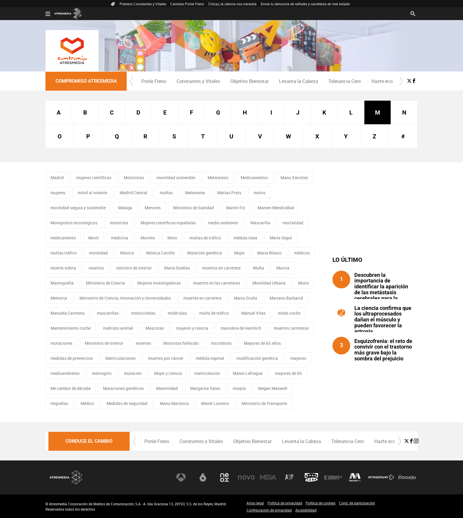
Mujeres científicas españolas (168, 222)
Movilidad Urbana (269, 283)
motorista (119, 222)
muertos (96, 268)
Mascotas (155, 328)
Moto (172, 238)
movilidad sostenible (175, 177)
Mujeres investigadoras (159, 283)
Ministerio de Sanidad (193, 207)
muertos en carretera (221, 268)
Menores (153, 207)
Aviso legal (255, 503)
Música (127, 253)
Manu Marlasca (174, 403)
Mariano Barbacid (286, 298)
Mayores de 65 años (262, 343)
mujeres (57, 192)
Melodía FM (355, 477)
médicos (302, 253)
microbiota (221, 343)
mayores (298, 358)
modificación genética (257, 358)
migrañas (59, 403)
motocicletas (143, 313)
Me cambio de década (70, 388)
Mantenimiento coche (70, 328)
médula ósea (245, 238)
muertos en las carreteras (216, 283)
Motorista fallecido (181, 343)
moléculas (177, 313)
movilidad (98, 253)
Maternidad (167, 388)
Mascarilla (260, 222)
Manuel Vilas (253, 313)
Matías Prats (229, 192)
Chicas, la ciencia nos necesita (232, 3)
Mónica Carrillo (160, 253)
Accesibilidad (306, 510)
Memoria (58, 298)
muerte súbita (63, 268)
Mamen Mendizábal (275, 207)
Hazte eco (382, 81)
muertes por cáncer (165, 358)
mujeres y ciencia (192, 328)
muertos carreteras (291, 328)
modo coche (289, 313)
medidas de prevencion (71, 358)
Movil (93, 238)
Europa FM (333, 477)
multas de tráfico (205, 238)
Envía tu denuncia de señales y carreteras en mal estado (305, 3)
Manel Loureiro (215, 403)
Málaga (125, 207)
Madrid (57, 177)
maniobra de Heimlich (241, 328)
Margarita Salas (205, 388)
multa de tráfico (214, 313)
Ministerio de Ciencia (105, 283)
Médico (87, 403)
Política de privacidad (285, 503)
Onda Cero (311, 477)
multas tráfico (63, 253)
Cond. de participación (357, 503)
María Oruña (245, 298)
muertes (143, 343)
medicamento (63, 238)
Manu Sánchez (294, 177)
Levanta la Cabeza (298, 81)
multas (166, 192)
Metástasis (218, 177)
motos (259, 192)
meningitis (102, 373)
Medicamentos (254, 177)
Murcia (282, 268)
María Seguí (281, 238)
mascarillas (108, 313)
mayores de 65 (288, 373)
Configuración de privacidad (269, 510)
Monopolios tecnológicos (73, 222)
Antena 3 (181, 477)
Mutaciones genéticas (123, 388)
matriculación (207, 373)
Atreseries (290, 477)
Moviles (148, 238)
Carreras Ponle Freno (187, 3)
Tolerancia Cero (344, 81)
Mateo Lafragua (248, 373)
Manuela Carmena (67, 313)
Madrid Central (133, 192)
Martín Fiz (235, 207)
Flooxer (407, 477)
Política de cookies (320, 503)
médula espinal (210, 358)
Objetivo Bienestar (249, 81)
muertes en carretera (202, 298)
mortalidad (293, 222)
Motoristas (134, 177)
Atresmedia (66, 477)
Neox (224, 477)
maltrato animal (118, 328)
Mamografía (62, 283)
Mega (268, 477)
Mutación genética (204, 253)
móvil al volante (92, 192)
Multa (258, 268)
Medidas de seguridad (127, 403)
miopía (239, 388)
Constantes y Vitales (198, 81)
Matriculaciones (120, 358)
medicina (119, 238)
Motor (303, 283)
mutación (133, 373)
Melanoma (195, 192)
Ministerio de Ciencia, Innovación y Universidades (125, 298)
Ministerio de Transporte (264, 403)
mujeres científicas (93, 177)
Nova (246, 477)
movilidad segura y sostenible (78, 207)
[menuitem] (153, 81)
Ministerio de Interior (104, 343)
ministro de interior (134, 268)
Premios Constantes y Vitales (143, 3)
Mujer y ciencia (168, 373)
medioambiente (64, 373)
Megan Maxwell (272, 388)
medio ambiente (223, 222)
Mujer (239, 253)
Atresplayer (381, 477)
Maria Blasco (269, 253)
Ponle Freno (153, 81)
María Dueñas (177, 268)
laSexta (203, 477)
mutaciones (61, 343)
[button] (131, 81)
